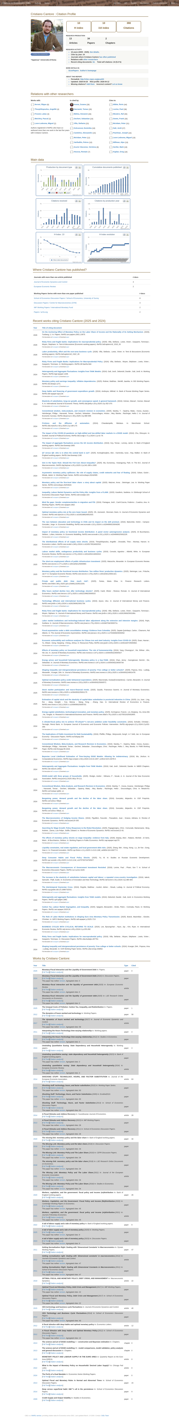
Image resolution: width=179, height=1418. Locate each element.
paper (67, 337)
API (125, 3)
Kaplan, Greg (118, 152)
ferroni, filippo (40, 104)
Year (36, 328)
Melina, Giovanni (81, 114)
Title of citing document (53, 328)
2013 (35, 1107)
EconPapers (74, 71)
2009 (35, 1097)
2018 (35, 1146)
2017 (35, 1023)
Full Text (46, 972)
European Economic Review (45, 287)
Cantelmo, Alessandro (83, 133)
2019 (35, 1155)
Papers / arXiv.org (41, 312)
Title (45, 966)
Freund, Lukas (41, 114)
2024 (35, 978)
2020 (35, 1139)
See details (94, 52)
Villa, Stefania (79, 123)
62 (94, 62)
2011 (35, 1032)
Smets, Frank (118, 119)
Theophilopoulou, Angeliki (45, 109)
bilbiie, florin (118, 104)
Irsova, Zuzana (80, 104)
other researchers (90, 59)
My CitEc (117, 3)
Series (47, 3)
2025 (35, 971)
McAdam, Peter (80, 138)
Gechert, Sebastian (82, 119)
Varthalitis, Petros (81, 142)
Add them (91, 84)
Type (127, 966)
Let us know (117, 84)
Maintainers (144, 3)
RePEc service (36, 1416)
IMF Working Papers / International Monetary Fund (53, 307)
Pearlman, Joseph (120, 133)
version (62, 981)
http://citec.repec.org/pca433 (92, 79)
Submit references (160, 3)
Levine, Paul (118, 109)
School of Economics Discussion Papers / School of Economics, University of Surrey (66, 298)
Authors (38, 3)
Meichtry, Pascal (41, 119)
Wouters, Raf (118, 114)
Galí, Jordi (117, 128)
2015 (35, 1308)
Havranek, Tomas (81, 109)
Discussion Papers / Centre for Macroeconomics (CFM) (55, 303)
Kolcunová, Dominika (82, 128)
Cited (134, 966)
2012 (35, 1014)
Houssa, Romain (81, 152)
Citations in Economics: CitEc (16, 3)
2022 (35, 1225)
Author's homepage (88, 71)
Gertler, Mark (118, 147)
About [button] (174, 3)
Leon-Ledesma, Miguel (44, 123)
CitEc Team (105, 1416)
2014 (35, 1079)
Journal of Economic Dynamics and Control (50, 282)
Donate (133, 3)
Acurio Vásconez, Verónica (85, 147)
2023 (35, 1058)
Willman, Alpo (118, 142)
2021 (35, 1176)
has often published (107, 57)
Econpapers (55, 337)
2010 (35, 1088)
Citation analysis (56, 972)
